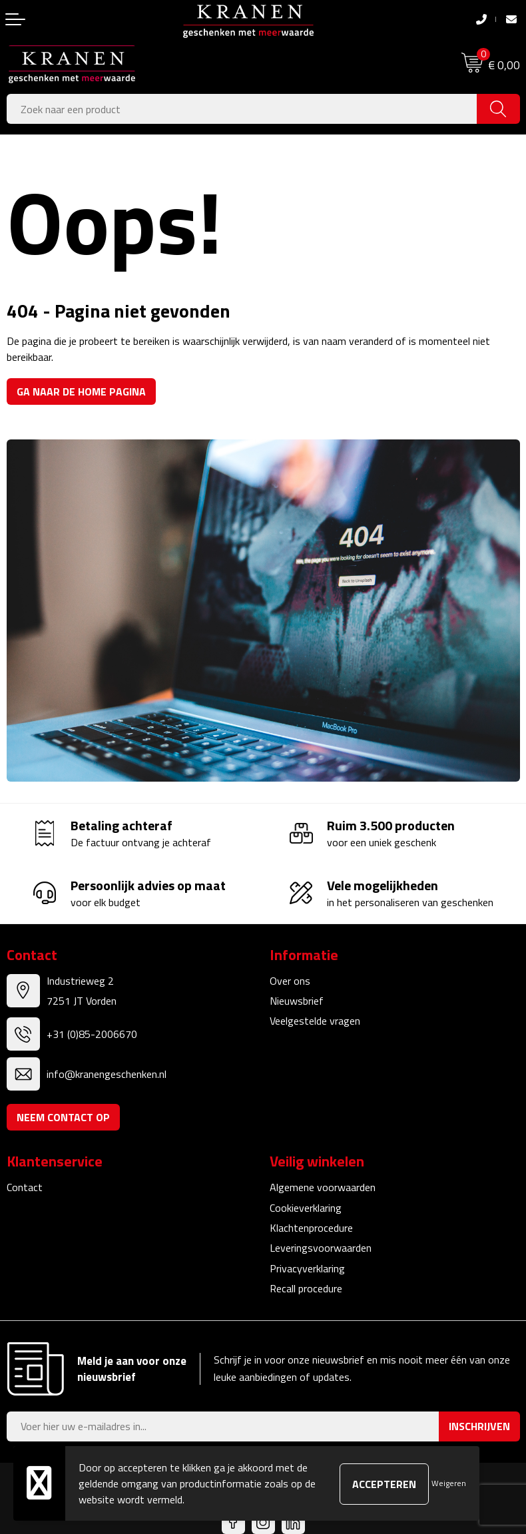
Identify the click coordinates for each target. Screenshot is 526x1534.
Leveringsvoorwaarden (321, 1248)
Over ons (290, 981)
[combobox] (242, 109)
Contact (25, 1187)
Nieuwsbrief (297, 1001)
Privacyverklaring (307, 1268)
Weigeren (448, 1483)
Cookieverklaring (306, 1208)
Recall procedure (306, 1288)
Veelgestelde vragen (315, 1021)
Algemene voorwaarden (323, 1187)
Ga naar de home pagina (81, 391)
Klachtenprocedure (311, 1228)
